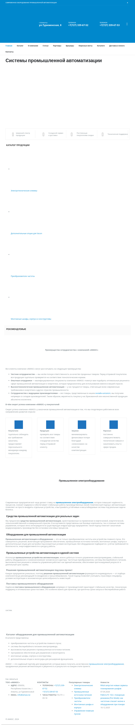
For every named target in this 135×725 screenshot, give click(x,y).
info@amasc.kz (24, 695)
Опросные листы (85, 46)
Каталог (20, 46)
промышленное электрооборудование (106, 664)
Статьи (45, 46)
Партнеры (57, 46)
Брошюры (70, 46)
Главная (9, 46)
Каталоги (101, 46)
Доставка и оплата (117, 46)
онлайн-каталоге (102, 393)
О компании (33, 46)
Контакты (10, 52)
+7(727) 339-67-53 (50, 691)
